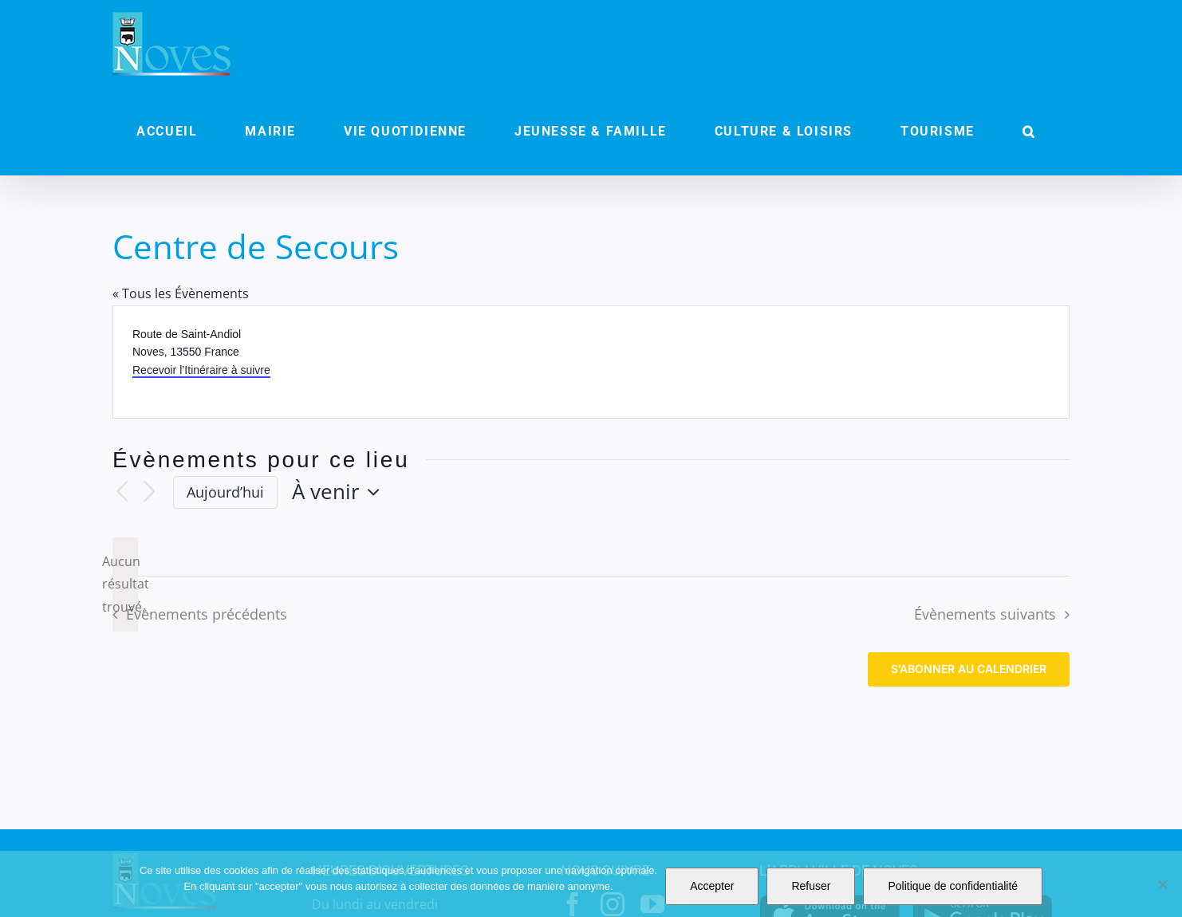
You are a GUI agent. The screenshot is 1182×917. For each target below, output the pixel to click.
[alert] (125, 584)
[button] (1029, 131)
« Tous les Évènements (180, 293)
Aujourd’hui (225, 492)
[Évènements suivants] (149, 492)
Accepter (712, 886)
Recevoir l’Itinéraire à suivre (201, 370)
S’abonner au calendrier (968, 669)
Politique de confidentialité (953, 886)
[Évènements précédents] (122, 492)
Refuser (810, 886)
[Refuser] (1162, 884)
